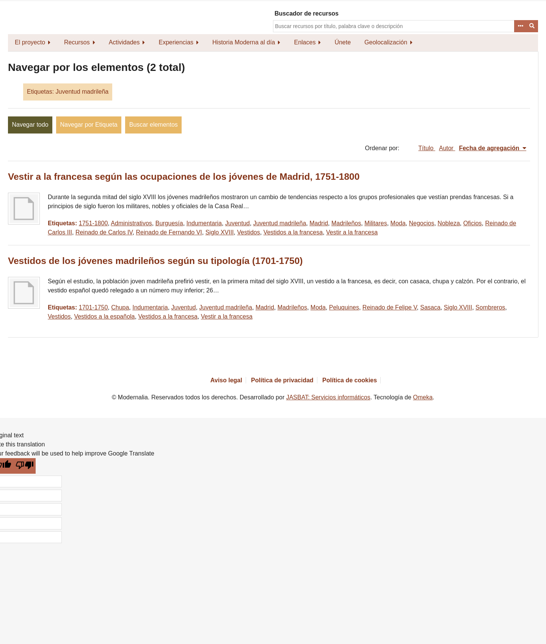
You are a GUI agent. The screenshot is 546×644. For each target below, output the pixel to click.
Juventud (237, 223)
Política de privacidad (282, 380)
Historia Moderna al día (243, 42)
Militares (375, 223)
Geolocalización (385, 42)
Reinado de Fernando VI (169, 232)
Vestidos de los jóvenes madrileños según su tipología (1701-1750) (155, 261)
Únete (342, 42)
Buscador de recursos (307, 13)
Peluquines (344, 307)
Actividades (124, 42)
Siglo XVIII (220, 232)
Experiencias (175, 42)
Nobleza (449, 223)
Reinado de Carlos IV (104, 232)
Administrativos (131, 223)
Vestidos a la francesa (293, 232)
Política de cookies (349, 380)
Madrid (318, 223)
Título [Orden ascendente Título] (426, 148)
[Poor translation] (25, 466)
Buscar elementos (153, 124)
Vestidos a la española (104, 316)
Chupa (120, 307)
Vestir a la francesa (352, 232)
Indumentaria (204, 223)
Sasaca (430, 307)
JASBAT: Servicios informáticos (328, 397)
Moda (398, 223)
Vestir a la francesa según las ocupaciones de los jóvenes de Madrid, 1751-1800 (183, 176)
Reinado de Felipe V (389, 307)
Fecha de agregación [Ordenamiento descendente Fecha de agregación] (490, 148)
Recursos (77, 42)
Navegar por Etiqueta (89, 124)
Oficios (472, 223)
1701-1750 (93, 307)
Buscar (532, 26)
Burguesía (169, 223)
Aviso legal (226, 380)
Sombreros (490, 307)
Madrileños (346, 223)
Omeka (423, 397)
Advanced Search (520, 26)
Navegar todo (30, 124)
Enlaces (304, 42)
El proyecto (30, 42)
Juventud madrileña (279, 223)
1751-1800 (93, 223)
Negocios (422, 223)
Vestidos (248, 232)
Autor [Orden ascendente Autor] (447, 148)
